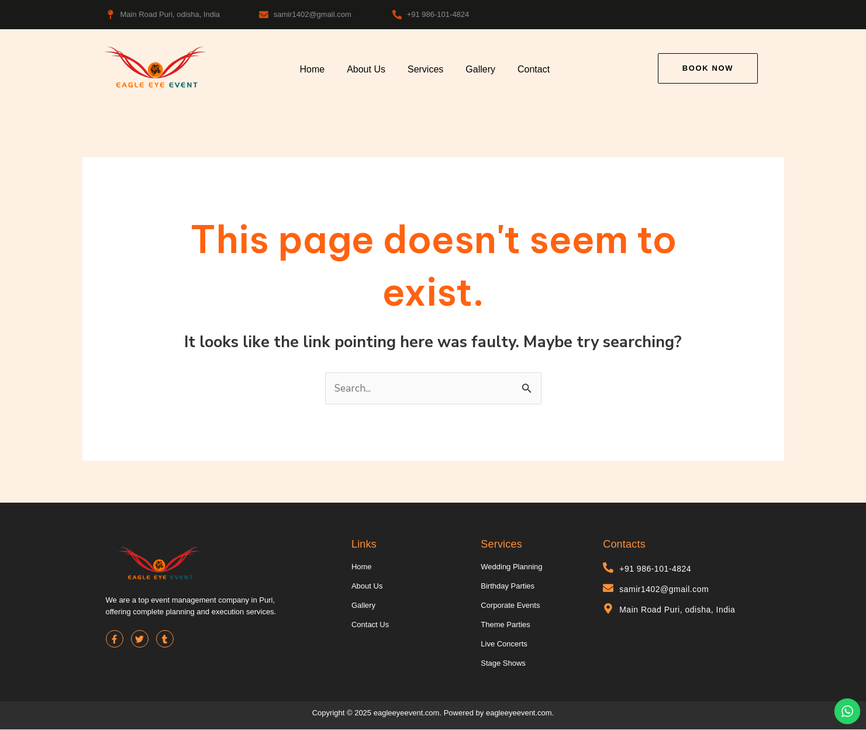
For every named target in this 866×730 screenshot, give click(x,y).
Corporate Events (510, 605)
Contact (533, 69)
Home (312, 69)
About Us (366, 69)
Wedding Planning (511, 567)
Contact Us (370, 625)
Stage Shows (503, 663)
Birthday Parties (507, 586)
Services (425, 69)
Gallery (480, 69)
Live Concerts (504, 644)
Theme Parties (505, 625)
